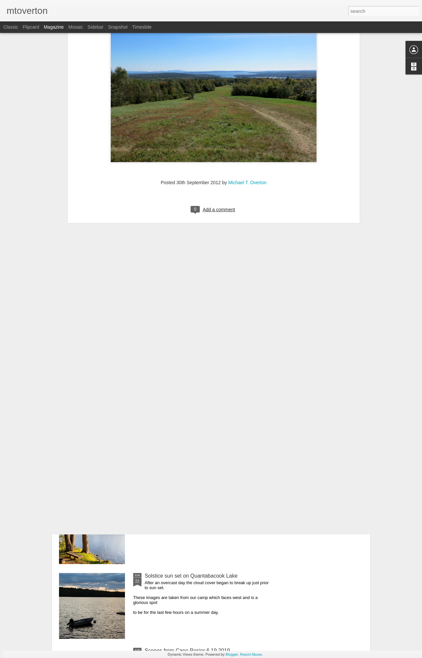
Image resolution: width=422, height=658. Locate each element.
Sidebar (96, 27)
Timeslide (142, 27)
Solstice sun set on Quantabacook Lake (191, 576)
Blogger (232, 654)
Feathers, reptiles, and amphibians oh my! (194, 426)
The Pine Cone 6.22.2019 (175, 501)
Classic (10, 27)
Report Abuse (251, 654)
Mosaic (75, 27)
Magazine (54, 27)
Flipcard (31, 27)
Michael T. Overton (247, 86)
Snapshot (118, 27)
